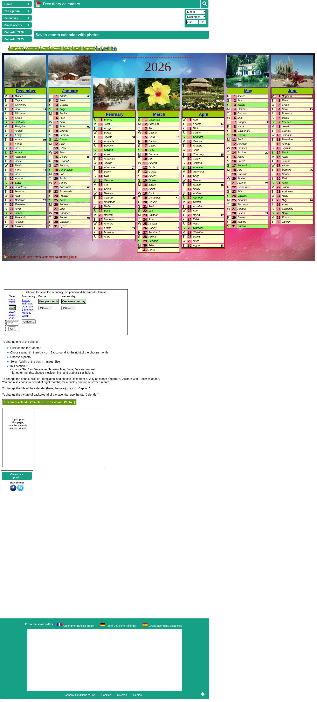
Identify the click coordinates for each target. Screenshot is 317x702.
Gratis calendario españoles (165, 625)
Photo (76, 48)
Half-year (27, 303)
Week (25, 315)
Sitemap (122, 694)
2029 (12, 317)
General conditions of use (80, 694)
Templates (16, 48)
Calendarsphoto (16, 476)
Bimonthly (28, 309)
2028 (12, 314)
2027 (12, 311)
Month (45, 48)
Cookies (106, 694)
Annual (26, 300)
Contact (138, 694)
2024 (12, 300)
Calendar (32, 48)
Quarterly (27, 306)
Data (66, 48)
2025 (12, 303)
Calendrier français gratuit (78, 625)
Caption (89, 48)
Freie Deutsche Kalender (121, 625)
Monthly (26, 312)
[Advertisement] (109, 17)
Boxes (56, 48)
